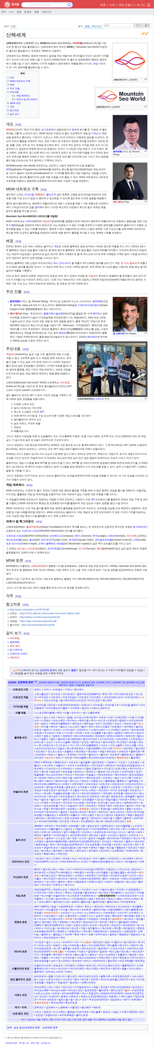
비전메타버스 (88, 895)
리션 (138, 771)
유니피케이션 (46, 745)
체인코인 (119, 805)
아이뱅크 (103, 875)
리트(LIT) (53, 872)
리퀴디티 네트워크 (51, 832)
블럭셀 (71, 1012)
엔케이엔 (130, 736)
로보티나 (79, 771)
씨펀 (138, 915)
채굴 (36, 11)
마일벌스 (91, 774)
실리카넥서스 (62, 898)
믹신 (74, 858)
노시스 (56, 942)
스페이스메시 (98, 729)
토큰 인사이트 (13, 543)
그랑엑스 (111, 762)
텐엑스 (94, 847)
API (8, 169)
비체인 (111, 535)
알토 (91, 898)
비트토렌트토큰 (120, 976)
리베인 (56, 945)
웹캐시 (129, 841)
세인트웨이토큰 (78, 835)
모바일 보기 (46, 1043)
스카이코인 (69, 729)
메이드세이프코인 (88, 976)
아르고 (60, 733)
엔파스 (111, 898)
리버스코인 (45, 945)
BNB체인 (40, 194)
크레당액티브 (100, 931)
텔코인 (64, 812)
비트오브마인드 (134, 784)
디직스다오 (124, 869)
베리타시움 (61, 781)
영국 (74, 129)
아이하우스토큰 (118, 875)
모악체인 (107, 723)
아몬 (74, 838)
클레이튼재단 (33, 526)
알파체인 (93, 951)
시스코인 (60, 838)
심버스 (125, 729)
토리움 (110, 847)
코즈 (84, 999)
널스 (46, 717)
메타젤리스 (66, 872)
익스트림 (79, 802)
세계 (63, 1019)
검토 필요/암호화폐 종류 (27, 1027)
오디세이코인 (107, 739)
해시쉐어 (107, 700)
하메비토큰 (132, 850)
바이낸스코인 (75, 990)
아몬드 (82, 951)
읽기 (80, 26)
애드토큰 (137, 951)
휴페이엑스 (50, 853)
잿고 (62, 805)
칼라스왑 (63, 999)
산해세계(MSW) (106, 895)
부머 (90, 726)
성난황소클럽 (117, 872)
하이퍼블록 (80, 757)
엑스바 (136, 838)
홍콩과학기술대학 (53, 313)
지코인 (84, 861)
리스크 (101, 720)
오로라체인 (122, 739)
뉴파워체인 (83, 765)
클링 (128, 808)
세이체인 (129, 726)
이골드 (115, 1012)
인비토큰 (91, 802)
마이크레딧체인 (96, 945)
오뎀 (68, 925)
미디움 (44, 726)
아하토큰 (105, 919)
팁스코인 (131, 881)
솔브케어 (103, 948)
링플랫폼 (39, 774)
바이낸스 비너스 (117, 832)
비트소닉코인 (43, 993)
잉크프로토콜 (51, 805)
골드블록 (85, 762)
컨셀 (46, 808)
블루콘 (47, 835)
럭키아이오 (136, 768)
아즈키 (132, 875)
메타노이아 (54, 777)
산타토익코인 (51, 912)
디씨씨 (78, 768)
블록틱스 (122, 781)
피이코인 (46, 884)
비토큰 (75, 948)
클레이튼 (135, 751)
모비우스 (76, 712)
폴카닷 (104, 754)
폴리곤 (50, 194)
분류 (9, 1027)
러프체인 (70, 965)
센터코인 (93, 835)
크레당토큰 (130, 931)
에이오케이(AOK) (83, 736)
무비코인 (39, 909)
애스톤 (47, 793)
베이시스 (74, 781)
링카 (65, 832)
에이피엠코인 (67, 796)
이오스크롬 (130, 745)
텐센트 (62, 332)
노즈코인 (137, 826)
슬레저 (49, 838)
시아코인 (67, 979)
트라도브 (103, 812)
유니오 (140, 925)
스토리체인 (50, 915)
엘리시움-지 (80, 954)
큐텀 (102, 751)
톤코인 (92, 812)
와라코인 (118, 841)
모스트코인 (124, 906)
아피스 (37, 793)
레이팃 (132, 942)
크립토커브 (51, 1015)
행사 (124, 1019)
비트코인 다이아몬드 (90, 697)
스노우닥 (77, 912)
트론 (90, 934)
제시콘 (74, 928)
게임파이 (47, 221)
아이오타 (63, 968)
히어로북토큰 (128, 902)
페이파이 (40, 818)
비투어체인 (78, 784)
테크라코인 (52, 812)
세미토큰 (132, 872)
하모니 (59, 757)
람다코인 (72, 976)
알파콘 (103, 951)
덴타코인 (98, 942)
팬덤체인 (124, 934)
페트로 (97, 1007)
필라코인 (112, 960)
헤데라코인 (122, 757)
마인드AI (79, 774)
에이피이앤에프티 (91, 793)
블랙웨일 (110, 781)
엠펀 (119, 898)
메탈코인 (75, 832)
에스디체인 (92, 968)
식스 (91, 915)
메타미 (134, 945)
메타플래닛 (117, 892)
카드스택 (107, 748)
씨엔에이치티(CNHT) (111, 993)
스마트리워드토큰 (127, 895)
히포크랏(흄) (126, 960)
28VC (37, 762)
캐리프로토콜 (13, 539)
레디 (36, 771)
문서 (6, 26)
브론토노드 (97, 781)
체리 (109, 805)
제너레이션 (63, 928)
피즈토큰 (64, 821)
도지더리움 (40, 705)
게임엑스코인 (60, 889)
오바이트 (39, 742)
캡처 (37, 207)
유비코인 (140, 841)
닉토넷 (102, 717)
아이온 (69, 733)
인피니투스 (116, 802)
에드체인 (76, 922)
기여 (112, 4)
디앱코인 (110, 869)
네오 (53, 717)
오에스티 (86, 705)
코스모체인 (64, 960)
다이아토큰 (97, 765)
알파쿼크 (117, 919)
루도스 (88, 906)
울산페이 (86, 1007)
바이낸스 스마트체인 (28, 548)
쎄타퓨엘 (129, 915)
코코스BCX (45, 902)
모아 (98, 723)
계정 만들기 (126, 4)
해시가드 (70, 884)
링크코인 (137, 987)
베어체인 (92, 336)
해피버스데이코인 (115, 821)
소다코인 (112, 835)
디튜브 (79, 906)
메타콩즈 (79, 872)
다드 (76, 942)
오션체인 (110, 954)
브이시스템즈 (102, 726)
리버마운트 (128, 771)
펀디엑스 (46, 850)
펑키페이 (58, 850)
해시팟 (99, 821)
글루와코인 (107, 826)
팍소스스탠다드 (105, 815)
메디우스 (124, 945)
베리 (139, 832)
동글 (54, 906)
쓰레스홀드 (58, 951)
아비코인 (103, 790)
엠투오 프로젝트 (71, 799)
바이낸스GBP (41, 990)
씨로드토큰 (50, 790)
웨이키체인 (109, 742)
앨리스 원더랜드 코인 (45, 922)
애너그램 (114, 951)
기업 (74, 1019)
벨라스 (63, 726)
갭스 (48, 942)
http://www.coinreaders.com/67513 (28, 609)
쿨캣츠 (61, 881)
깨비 (61, 869)
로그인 (141, 4)
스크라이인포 (117, 948)
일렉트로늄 (42, 844)
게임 (95, 63)
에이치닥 (105, 968)
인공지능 (31, 1019)
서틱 (135, 539)
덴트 (107, 942)
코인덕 (117, 844)
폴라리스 (93, 754)
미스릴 (64, 909)
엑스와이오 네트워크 (88, 796)
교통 (51, 1019)
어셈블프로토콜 (61, 793)
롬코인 (101, 771)
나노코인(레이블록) (44, 712)
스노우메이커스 (92, 912)
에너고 (75, 793)
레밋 (59, 712)
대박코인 (110, 765)
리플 (66, 712)
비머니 (47, 689)
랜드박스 (136, 869)
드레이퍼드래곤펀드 (89, 305)
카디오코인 (137, 957)
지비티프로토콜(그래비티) (114, 979)
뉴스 (11, 11)
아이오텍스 (133, 535)
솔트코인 (70, 787)
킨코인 (137, 808)
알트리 (92, 838)
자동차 (45, 1019)
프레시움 (107, 818)
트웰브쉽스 (50, 815)
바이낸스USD (58, 990)
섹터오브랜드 (65, 875)
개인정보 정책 (11, 1043)
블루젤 (66, 948)
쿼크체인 (73, 539)
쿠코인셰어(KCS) (98, 999)
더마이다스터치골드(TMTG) (88, 869)
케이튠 (117, 928)
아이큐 (68, 919)
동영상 (27, 11)
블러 (127, 990)
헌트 (129, 821)
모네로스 (87, 832)
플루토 (127, 818)
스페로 (82, 915)
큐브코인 (77, 960)
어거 (36, 954)
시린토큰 (115, 787)
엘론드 (44, 739)
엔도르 (68, 954)
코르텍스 (72, 808)
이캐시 (68, 689)
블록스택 (105, 976)
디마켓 (120, 889)
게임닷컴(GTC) (42, 889)
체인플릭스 (94, 928)
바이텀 (90, 872)
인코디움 (103, 802)
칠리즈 (130, 805)
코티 (137, 844)
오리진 (100, 799)
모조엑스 (107, 777)
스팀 (60, 915)
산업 (69, 1019)
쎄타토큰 (117, 915)
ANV (36, 906)
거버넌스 (96, 133)
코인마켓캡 (53, 548)
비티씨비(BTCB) (71, 993)
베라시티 (74, 909)
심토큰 (99, 915)
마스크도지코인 (54, 774)
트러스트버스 (117, 812)
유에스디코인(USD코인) (94, 996)
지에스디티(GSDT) (131, 878)
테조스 (52, 754)
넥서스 (61, 717)
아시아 (57, 1019)
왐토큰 (133, 954)
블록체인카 (128, 965)
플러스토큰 (82, 1015)
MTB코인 (47, 762)
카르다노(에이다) (100, 708)
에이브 (73, 878)
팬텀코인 (139, 815)
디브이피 (51, 768)
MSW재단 (11, 129)
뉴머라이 (67, 942)
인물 (119, 1019)
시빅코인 (127, 787)
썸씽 (107, 915)
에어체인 (58, 954)
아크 (87, 733)
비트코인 (55, 697)
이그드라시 (61, 745)
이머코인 (55, 802)
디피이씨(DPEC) (99, 829)
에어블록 (46, 954)
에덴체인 (67, 736)
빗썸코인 (93, 993)
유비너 (39, 928)
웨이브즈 (96, 742)
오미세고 (106, 841)
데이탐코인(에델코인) (128, 765)
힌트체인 (140, 960)
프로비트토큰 (41, 1002)
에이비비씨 (113, 838)
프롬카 (118, 818)
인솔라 (60, 748)
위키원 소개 (24, 1043)
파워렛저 (63, 815)
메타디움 (67, 777)
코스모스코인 (55, 751)
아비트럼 (77, 43)
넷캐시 (37, 689)
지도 (95, 1019)
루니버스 (72, 720)
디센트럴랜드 (133, 889)
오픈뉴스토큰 (80, 925)
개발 (38, 1019)
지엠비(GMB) (93, 748)
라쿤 (50, 892)
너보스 (37, 717)
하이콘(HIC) (87, 821)
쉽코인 (123, 835)
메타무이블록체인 (60, 723)
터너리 (82, 548)
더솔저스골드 (107, 889)
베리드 (49, 781)
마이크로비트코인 (123, 694)
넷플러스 (60, 765)
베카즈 (54, 726)
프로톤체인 (118, 850)
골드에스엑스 (50, 869)
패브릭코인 (99, 960)
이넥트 (44, 802)
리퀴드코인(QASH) (120, 987)
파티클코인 (131, 861)
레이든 (52, 705)
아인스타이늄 (51, 700)
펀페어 (75, 902)
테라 (85, 847)
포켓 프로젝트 (71, 818)
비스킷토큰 (73, 895)
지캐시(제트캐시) (69, 861)
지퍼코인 (91, 805)
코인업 (39, 1015)
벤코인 (85, 781)
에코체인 (100, 736)
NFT (42, 411)
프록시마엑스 (88, 982)
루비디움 (84, 720)
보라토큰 (86, 909)
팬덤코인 (135, 934)
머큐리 (56, 858)
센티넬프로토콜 (103, 539)
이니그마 (74, 745)
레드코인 (115, 829)
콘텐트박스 (75, 931)
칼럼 (19, 11)
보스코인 (74, 726)
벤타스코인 (117, 990)
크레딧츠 (123, 751)
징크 (114, 957)
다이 (68, 869)
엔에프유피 (117, 796)
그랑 (82, 826)
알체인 (118, 733)
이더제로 (75, 708)
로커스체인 (59, 720)
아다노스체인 (88, 790)
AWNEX (38, 826)
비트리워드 (92, 784)
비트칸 (56, 993)
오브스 (49, 742)
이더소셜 (50, 928)
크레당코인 (115, 931)
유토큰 (94, 979)
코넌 (132, 979)
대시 (48, 858)
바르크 (137, 777)
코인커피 (127, 844)
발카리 (131, 832)
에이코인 (53, 796)
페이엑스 (70, 850)
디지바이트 (40, 892)
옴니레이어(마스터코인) (73, 700)
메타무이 (79, 777)
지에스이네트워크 (86, 957)
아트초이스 (136, 790)
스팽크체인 (71, 915)
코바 (53, 960)
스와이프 (133, 835)
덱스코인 (67, 987)
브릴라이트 (59, 895)
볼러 (83, 726)
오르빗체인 (136, 739)
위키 (3, 11)
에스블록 (96, 1012)
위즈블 (132, 742)
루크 (93, 720)
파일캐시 (51, 982)
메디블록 (112, 945)
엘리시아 (55, 799)
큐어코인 (111, 751)
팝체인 (113, 934)
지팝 (83, 928)
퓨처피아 (96, 818)
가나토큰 (39, 942)
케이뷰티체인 (58, 808)
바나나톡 (126, 777)
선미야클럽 (102, 872)
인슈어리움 (69, 957)
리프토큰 (112, 720)
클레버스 (46, 934)
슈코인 (56, 729)
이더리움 (29, 194)
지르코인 (114, 878)
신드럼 (49, 898)
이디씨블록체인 (89, 745)
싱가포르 (46, 129)
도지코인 (55, 694)
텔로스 (61, 754)
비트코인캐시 (132, 697)
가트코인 (73, 762)
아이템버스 (80, 919)
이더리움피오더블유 (57, 708)
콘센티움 (105, 808)
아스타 (82, 838)
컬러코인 (140, 748)
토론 (103, 4)
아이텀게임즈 (79, 898)
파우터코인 (101, 934)
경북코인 (39, 1007)
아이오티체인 (77, 968)
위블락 (44, 957)
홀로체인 (135, 757)
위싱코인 (116, 925)
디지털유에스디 (82, 987)
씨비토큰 (63, 790)
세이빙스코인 (48, 875)
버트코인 (43, 697)
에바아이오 (131, 793)
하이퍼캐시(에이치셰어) (101, 757)
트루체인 (72, 754)
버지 (95, 858)
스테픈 (93, 787)
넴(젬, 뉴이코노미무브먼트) (81, 717)
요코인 (85, 742)
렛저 (95, 535)
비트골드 (58, 689)
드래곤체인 (121, 717)
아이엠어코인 (55, 919)
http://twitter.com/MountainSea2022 (39, 617)
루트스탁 (107, 694)
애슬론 (101, 838)
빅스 (84, 993)
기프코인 (86, 889)
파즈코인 (133, 847)
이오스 (104, 745)
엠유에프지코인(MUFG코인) (84, 841)
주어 (81, 805)
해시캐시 (79, 689)
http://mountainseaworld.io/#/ (37, 624)
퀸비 (69, 881)
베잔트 (37, 835)
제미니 (78, 535)
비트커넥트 (83, 1012)
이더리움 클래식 (129, 705)
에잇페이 (126, 838)
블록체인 (102, 1019)
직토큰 (101, 805)
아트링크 (93, 919)
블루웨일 (133, 781)
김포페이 (51, 1007)
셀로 (103, 835)
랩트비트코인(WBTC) (88, 694)
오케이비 (54, 996)
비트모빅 (105, 784)
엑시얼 (105, 796)
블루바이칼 (99, 909)
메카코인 (99, 906)
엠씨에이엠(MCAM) (56, 841)
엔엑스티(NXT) (115, 736)
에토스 (112, 922)
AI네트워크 (40, 976)
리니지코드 (113, 771)
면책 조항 (35, 1043)
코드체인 (40, 751)
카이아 (117, 748)
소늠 (41, 979)
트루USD (136, 999)
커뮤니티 (46, 11)
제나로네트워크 (75, 748)
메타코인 (77, 723)
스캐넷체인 (109, 912)
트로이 (108, 881)
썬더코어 (46, 539)
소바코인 (65, 912)
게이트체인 (40, 987)
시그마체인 (114, 729)
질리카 (85, 708)
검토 (73, 670)
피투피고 (58, 884)
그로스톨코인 (41, 694)
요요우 (93, 925)
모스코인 (130, 892)
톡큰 (76, 934)
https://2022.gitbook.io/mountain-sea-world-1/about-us (49, 613)
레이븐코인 (40, 872)
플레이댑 (85, 902)
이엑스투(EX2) (129, 1012)
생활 (90, 1019)
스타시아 (122, 912)
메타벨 (100, 548)
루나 (124, 829)
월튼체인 (39, 971)
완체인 (75, 742)
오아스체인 (135, 968)
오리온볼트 (88, 799)
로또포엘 (67, 771)
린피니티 (91, 965)
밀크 (117, 777)
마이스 (68, 774)
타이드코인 (94, 700)
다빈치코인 (40, 829)
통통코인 (121, 847)
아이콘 (78, 733)
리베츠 (80, 965)
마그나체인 (59, 1012)
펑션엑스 (74, 982)
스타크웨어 (127, 858)
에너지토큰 (50, 878)
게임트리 (74, 889)
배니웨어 (39, 781)
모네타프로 (100, 832)
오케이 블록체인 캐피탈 (51, 543)
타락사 (68, 971)
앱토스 (47, 736)
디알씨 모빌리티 (92, 768)
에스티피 (63, 878)
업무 (85, 1019)
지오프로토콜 (92, 844)
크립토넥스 (116, 999)
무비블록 (137, 906)
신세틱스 (79, 875)
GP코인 (49, 826)
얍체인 (56, 736)
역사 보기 (96, 26)
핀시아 (49, 757)
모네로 (66, 858)
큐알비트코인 (51, 847)
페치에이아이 (55, 818)
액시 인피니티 (60, 263)
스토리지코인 (53, 979)
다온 (110, 717)
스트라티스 (83, 729)
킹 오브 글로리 (129, 263)
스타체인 (134, 912)
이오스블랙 (116, 745)
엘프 (31, 539)
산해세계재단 (38, 566)
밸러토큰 (104, 990)
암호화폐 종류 (47, 670)
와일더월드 (112, 799)
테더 (126, 999)
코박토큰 (84, 808)
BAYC (37, 869)
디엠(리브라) (81, 829)
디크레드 (46, 720)
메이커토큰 (121, 774)
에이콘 (103, 922)
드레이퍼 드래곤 (30, 530)
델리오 (68, 829)
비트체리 (117, 726)
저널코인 (72, 805)
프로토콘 (114, 754)
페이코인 (81, 850)
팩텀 (129, 815)
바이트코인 (85, 858)
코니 (77, 999)
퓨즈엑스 (105, 850)
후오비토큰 (71, 1002)
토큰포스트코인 (78, 812)
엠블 (124, 968)
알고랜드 (108, 733)
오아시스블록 (62, 742)
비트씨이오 (118, 784)
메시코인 (104, 892)
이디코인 (55, 957)
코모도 (119, 861)
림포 (83, 945)
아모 (53, 968)
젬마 (104, 878)
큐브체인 (92, 751)
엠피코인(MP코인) (54, 925)
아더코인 (49, 733)
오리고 (54, 861)
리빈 (65, 945)
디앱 (11, 225)
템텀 (102, 847)
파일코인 (63, 982)
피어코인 (39, 757)
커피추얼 (106, 844)
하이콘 (68, 757)
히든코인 (63, 853)
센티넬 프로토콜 (55, 787)
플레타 (139, 754)
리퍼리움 (74, 945)
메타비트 (111, 906)
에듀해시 (64, 922)
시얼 (136, 787)
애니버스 (129, 919)
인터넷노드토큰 (54, 971)
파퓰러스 (75, 815)
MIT (95, 313)
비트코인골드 (70, 697)
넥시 (50, 987)
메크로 (42, 777)
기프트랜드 (134, 762)
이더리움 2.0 (111, 705)
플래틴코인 (128, 754)
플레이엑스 (113, 902)
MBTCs (45, 906)
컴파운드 (39, 881)
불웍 (102, 858)
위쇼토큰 (104, 925)
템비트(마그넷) (61, 902)
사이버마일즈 (60, 835)
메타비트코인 (93, 777)
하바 (62, 937)
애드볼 (139, 919)
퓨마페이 (93, 850)
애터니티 (129, 733)
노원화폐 (63, 1007)
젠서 (142, 1012)
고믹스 (37, 1012)
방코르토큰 (91, 990)
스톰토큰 (104, 787)
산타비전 (39, 787)
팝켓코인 (120, 815)
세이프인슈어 (88, 948)
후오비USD (57, 1002)
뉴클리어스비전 (42, 965)
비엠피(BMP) (115, 909)
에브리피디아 (90, 922)
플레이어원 (99, 902)
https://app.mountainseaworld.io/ (37, 621)
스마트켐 (82, 787)
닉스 (95, 889)
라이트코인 (69, 694)
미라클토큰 (52, 909)
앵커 (76, 979)
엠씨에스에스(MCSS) (69, 739)
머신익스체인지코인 (109, 965)
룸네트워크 (91, 892)
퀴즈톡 (87, 931)
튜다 (83, 934)
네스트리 (48, 765)
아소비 (42, 919)
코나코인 (51, 881)
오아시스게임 (131, 898)
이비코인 (67, 802)
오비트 (43, 996)
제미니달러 (127, 996)
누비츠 (71, 765)
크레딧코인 (118, 808)
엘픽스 (93, 954)
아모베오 (71, 951)
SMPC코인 (60, 762)
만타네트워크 (105, 774)
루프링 (104, 987)
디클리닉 (117, 942)
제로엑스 (113, 996)
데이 (57, 987)
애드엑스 (126, 951)
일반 (129, 1019)
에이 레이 (117, 202)
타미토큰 (39, 812)
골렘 (50, 976)
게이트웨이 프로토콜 (67, 826)
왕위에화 (117, 151)
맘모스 (44, 723)
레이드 (59, 892)
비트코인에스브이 (113, 697)
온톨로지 (122, 954)
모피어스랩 (130, 723)
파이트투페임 (66, 1015)
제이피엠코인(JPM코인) (70, 844)
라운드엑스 (121, 768)
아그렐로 (74, 790)
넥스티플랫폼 (123, 826)
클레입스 (58, 934)
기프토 (121, 762)
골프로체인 (98, 762)
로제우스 (91, 771)
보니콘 (56, 948)
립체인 (122, 720)
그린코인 (39, 858)
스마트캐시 (113, 858)
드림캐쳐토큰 (66, 906)
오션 (101, 954)
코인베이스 (56, 535)
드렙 (131, 717)
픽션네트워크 (51, 937)
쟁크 (52, 844)
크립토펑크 (80, 881)
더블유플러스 (55, 829)
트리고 (87, 960)
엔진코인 (100, 898)
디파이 (29, 221)
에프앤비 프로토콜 (113, 793)
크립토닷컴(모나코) (70, 847)
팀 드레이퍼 (118, 333)
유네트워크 (129, 925)
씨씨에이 (91, 875)
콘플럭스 (69, 751)
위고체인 (122, 742)
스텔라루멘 (94, 712)
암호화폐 (12, 682)
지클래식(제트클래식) (102, 861)
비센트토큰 (138, 990)
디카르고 (108, 768)
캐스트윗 (106, 928)
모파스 (118, 723)
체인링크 (124, 957)
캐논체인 (128, 748)
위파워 (123, 799)
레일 (95, 987)
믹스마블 (46, 895)
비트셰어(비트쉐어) (68, 705)
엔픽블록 (130, 796)
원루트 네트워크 (69, 996)
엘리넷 (44, 799)
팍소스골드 (88, 815)
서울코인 (74, 1007)
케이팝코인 (129, 928)
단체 (79, 1019)
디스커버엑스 (65, 768)
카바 (138, 805)
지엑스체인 (104, 957)
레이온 (44, 771)
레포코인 (55, 771)
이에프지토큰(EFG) (89, 878)
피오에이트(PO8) (48, 821)
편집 (87, 26)
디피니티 (60, 976)
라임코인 (58, 965)
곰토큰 (47, 1012)
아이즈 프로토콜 (119, 790)
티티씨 (82, 754)
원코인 (106, 1012)
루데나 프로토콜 (74, 892)
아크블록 (96, 733)
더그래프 (86, 942)
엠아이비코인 (90, 739)
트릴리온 (119, 881)
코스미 (94, 808)
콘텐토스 (62, 931)
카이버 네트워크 (47, 999)
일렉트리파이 (131, 802)
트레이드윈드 (96, 881)
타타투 (68, 934)
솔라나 (47, 729)
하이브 (75, 821)
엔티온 (116, 968)
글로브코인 (93, 826)
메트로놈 (89, 723)
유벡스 (133, 799)
